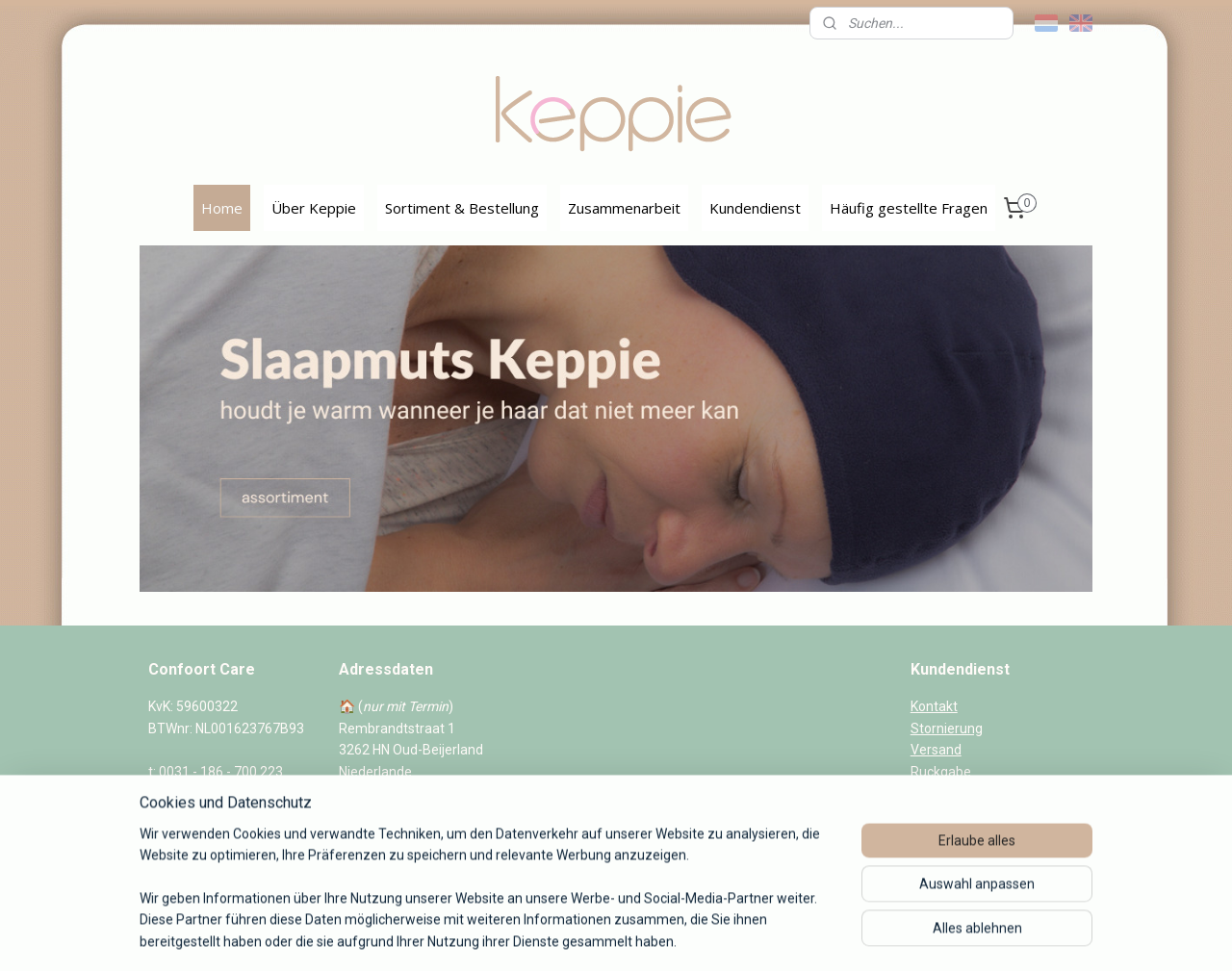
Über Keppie (313, 207)
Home (222, 207)
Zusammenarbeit (624, 207)
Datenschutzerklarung (978, 857)
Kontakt (934, 706)
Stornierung (947, 728)
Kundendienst (755, 207)
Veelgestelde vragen (973, 793)
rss (565, 936)
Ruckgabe (941, 771)
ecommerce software (637, 936)
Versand (936, 749)
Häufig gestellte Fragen (909, 207)
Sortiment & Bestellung (462, 207)
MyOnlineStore (801, 936)
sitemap (528, 936)
